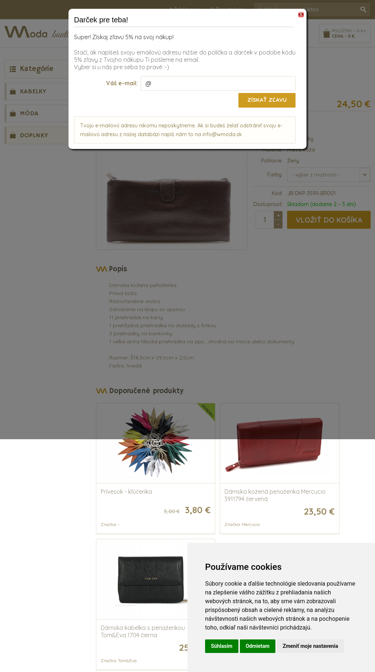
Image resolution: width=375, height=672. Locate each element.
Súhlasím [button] (222, 646)
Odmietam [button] (258, 646)
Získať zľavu (266, 100)
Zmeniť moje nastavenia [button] (310, 646)
